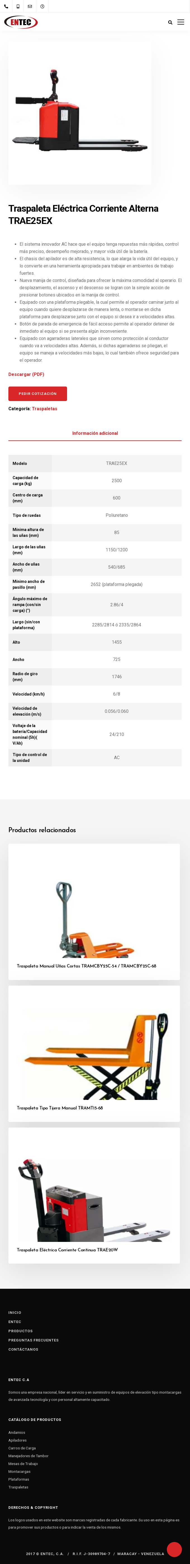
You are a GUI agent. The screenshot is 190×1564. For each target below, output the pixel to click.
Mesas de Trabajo (23, 1463)
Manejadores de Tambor (28, 1456)
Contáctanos (23, 1349)
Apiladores (17, 1440)
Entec (14, 1322)
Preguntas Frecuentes (33, 1340)
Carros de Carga (22, 1448)
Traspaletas (44, 408)
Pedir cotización (38, 394)
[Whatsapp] (174, 1549)
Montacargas (19, 1471)
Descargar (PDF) (26, 374)
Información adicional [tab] (95, 433)
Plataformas (18, 1479)
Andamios (16, 1432)
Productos (20, 1331)
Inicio (14, 1312)
